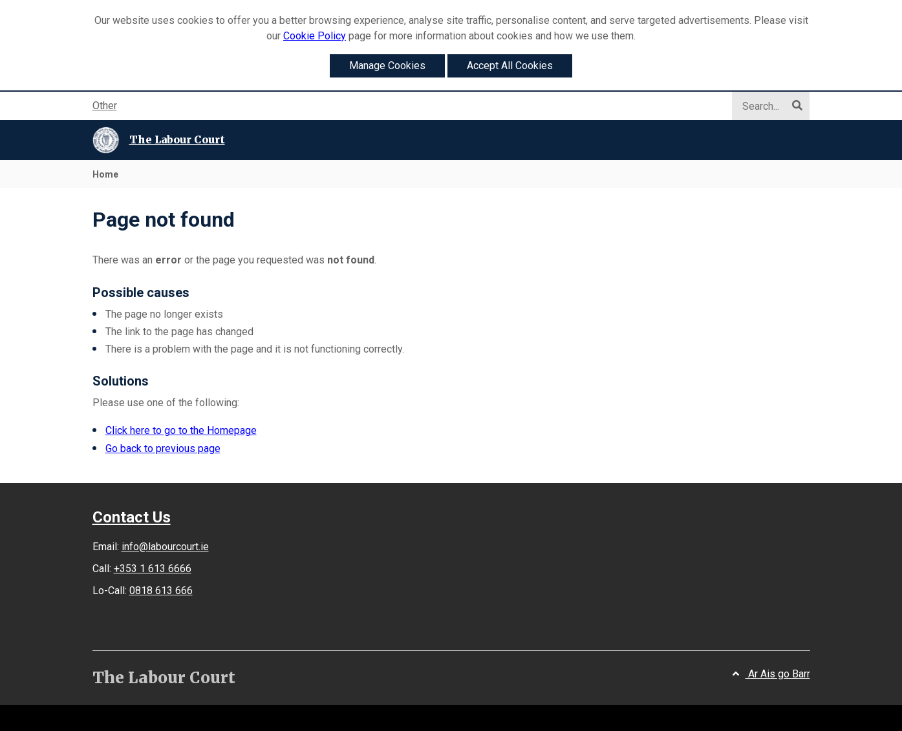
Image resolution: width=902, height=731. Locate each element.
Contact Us (131, 517)
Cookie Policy (314, 36)
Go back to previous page (162, 448)
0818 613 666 (161, 590)
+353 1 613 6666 (152, 568)
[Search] (764, 106)
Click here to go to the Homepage (181, 430)
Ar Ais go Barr (771, 674)
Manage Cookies (387, 65)
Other (104, 105)
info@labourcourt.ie (165, 547)
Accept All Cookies (510, 65)
